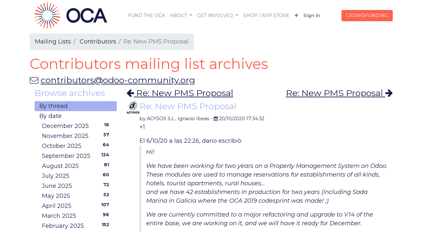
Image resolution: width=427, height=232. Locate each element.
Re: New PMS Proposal (180, 93)
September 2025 (77, 156)
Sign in (311, 15)
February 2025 (77, 225)
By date (50, 116)
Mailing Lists (53, 41)
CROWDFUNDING (367, 15)
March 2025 (77, 215)
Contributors (98, 41)
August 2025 (77, 165)
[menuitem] (147, 16)
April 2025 (77, 205)
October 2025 (77, 146)
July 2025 (77, 175)
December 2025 (77, 126)
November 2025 (77, 136)
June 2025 (77, 185)
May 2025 (77, 195)
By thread (53, 106)
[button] (296, 16)
